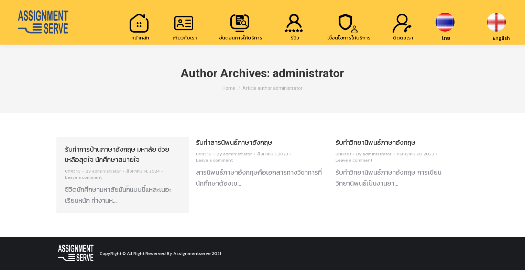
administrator (308, 73)
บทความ (72, 171)
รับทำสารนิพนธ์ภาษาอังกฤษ (234, 142)
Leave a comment (83, 177)
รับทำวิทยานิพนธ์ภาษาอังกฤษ (376, 142)
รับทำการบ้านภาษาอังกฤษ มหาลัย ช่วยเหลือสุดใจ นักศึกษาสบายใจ (117, 154)
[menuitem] (140, 26)
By (103, 171)
